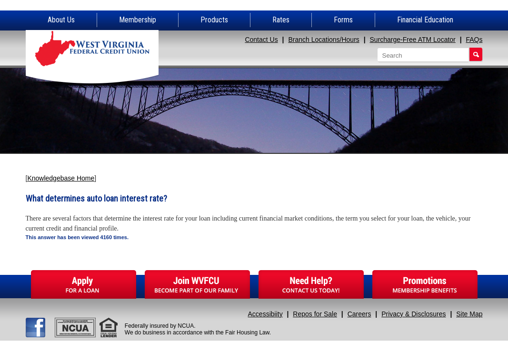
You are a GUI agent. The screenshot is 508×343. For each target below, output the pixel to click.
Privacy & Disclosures (413, 314)
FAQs (474, 39)
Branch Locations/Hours (323, 39)
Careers (359, 314)
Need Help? (311, 284)
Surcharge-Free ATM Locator (413, 39)
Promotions (425, 284)
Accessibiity (265, 314)
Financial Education (425, 19)
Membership (137, 19)
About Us (61, 19)
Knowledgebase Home (60, 178)
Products (214, 19)
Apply (83, 284)
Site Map (469, 314)
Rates (280, 19)
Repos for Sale (315, 314)
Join (197, 284)
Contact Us (261, 39)
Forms (343, 19)
